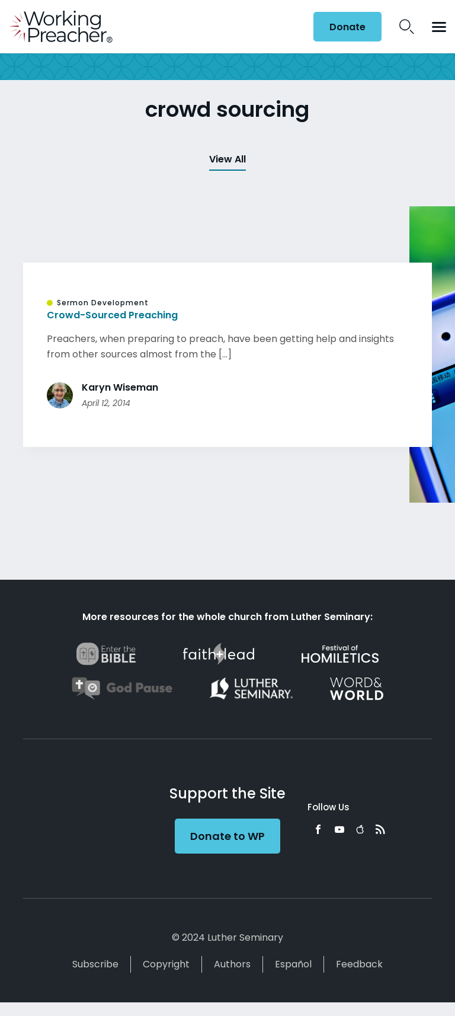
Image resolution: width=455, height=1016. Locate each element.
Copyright (166, 964)
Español (293, 964)
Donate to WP (227, 836)
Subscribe (95, 964)
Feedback (359, 964)
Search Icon (406, 27)
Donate (347, 27)
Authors (232, 964)
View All (227, 159)
